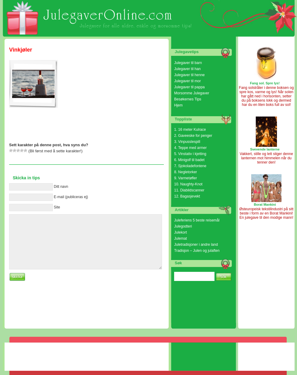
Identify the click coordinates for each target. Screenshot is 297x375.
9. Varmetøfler (185, 178)
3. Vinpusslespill (187, 142)
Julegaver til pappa (189, 87)
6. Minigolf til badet (189, 160)
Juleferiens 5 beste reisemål (196, 220)
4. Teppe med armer (190, 148)
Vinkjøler (20, 50)
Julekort (180, 232)
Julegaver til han (187, 69)
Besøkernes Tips (187, 99)
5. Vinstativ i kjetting (190, 154)
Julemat (180, 238)
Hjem (178, 105)
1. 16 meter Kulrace (190, 129)
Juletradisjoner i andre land (196, 244)
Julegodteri (183, 226)
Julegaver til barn (188, 63)
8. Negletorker (185, 172)
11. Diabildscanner (189, 190)
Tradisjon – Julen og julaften (197, 250)
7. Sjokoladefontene (190, 166)
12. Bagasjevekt (187, 196)
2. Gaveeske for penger (193, 135)
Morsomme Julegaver (191, 93)
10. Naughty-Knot (188, 184)
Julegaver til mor (187, 81)
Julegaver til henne (189, 75)
